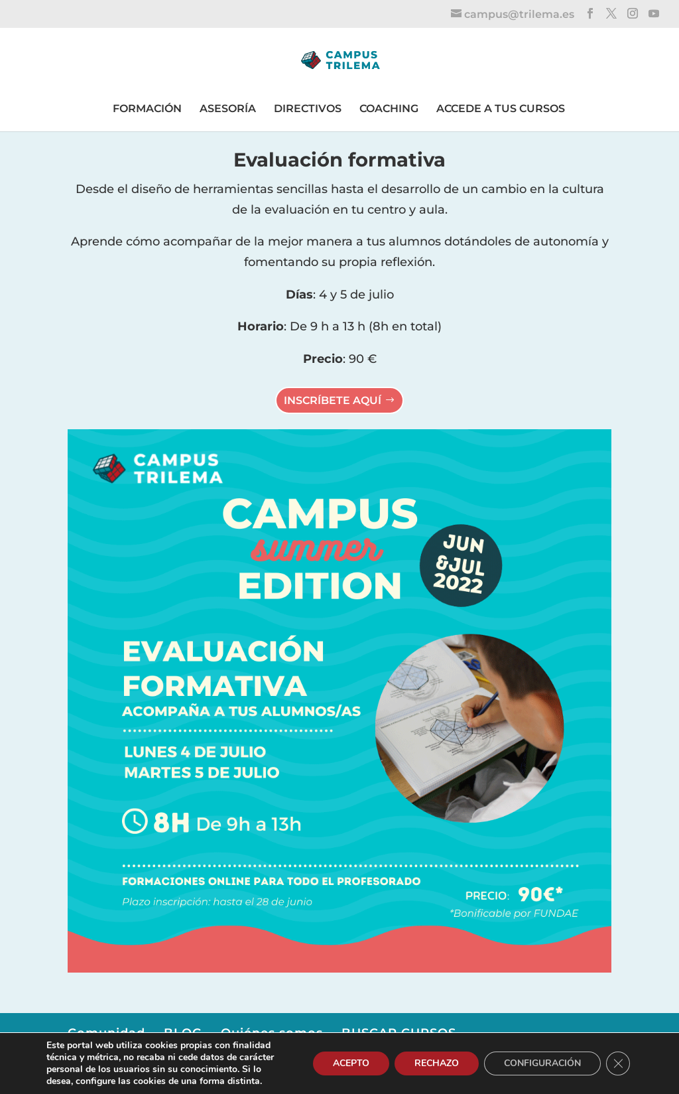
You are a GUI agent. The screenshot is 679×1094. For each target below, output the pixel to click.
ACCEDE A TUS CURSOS (500, 108)
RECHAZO (436, 1063)
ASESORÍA (228, 108)
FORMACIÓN (147, 108)
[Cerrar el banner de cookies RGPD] (618, 1063)
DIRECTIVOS (307, 108)
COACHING (388, 108)
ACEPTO (351, 1063)
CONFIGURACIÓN (542, 1063)
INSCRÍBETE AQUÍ (332, 400)
